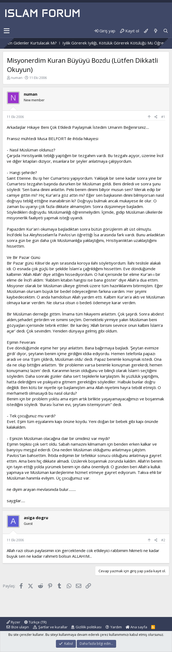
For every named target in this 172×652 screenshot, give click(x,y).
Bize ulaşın (20, 627)
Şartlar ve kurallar (53, 627)
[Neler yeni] (155, 31)
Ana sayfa (136, 627)
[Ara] (166, 31)
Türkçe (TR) (35, 622)
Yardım (116, 627)
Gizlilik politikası (89, 627)
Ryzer (13, 622)
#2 (163, 540)
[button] (6, 31)
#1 (163, 117)
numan (16, 77)
